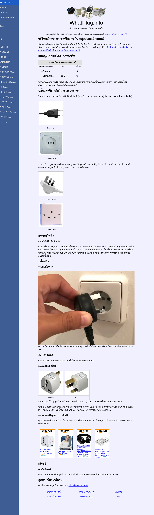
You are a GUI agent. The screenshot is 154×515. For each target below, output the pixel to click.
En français (8, 77)
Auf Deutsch (7, 62)
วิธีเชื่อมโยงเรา (87, 497)
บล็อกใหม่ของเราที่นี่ (79, 485)
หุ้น (120, 497)
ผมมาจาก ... (7, 12)
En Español (6, 52)
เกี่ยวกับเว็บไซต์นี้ (56, 492)
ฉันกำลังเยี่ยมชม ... (10, 17)
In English (6, 47)
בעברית (6, 121)
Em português (10, 72)
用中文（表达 (10, 82)
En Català (6, 67)
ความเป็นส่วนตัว (56, 497)
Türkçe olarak (10, 111)
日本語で (7, 92)
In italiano (8, 57)
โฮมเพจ (5, 7)
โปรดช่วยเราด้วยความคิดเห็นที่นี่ (116, 34)
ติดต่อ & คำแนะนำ (88, 492)
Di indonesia (9, 101)
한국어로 (7, 116)
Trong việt (8, 106)
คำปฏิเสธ (120, 492)
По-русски (8, 96)
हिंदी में (6, 87)
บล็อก (4, 26)
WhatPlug (7, 2)
